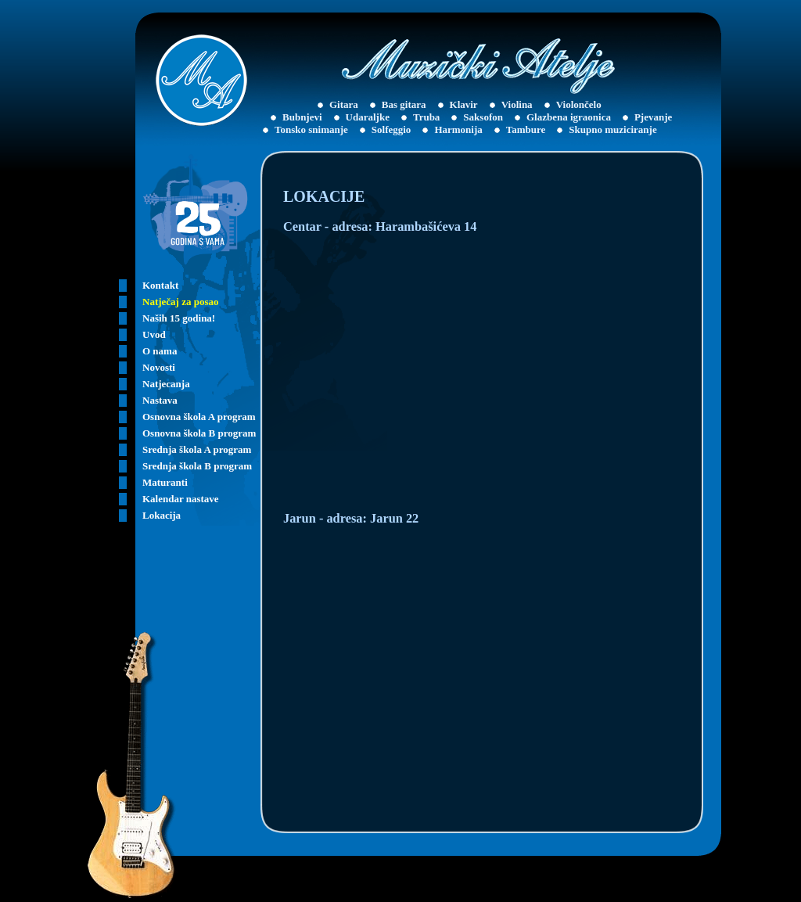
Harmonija (458, 129)
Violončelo (579, 104)
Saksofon (483, 117)
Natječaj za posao (180, 301)
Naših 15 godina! (178, 318)
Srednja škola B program (197, 466)
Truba (426, 117)
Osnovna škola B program (199, 433)
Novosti (158, 367)
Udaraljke (368, 117)
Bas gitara (404, 104)
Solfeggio (391, 129)
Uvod (154, 334)
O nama (159, 351)
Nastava (160, 400)
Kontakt (160, 285)
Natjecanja (166, 384)
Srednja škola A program (196, 449)
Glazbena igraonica (568, 117)
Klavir (464, 104)
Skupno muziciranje (612, 129)
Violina (517, 104)
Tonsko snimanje (311, 129)
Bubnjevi (302, 117)
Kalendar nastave (180, 499)
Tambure (526, 129)
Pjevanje (653, 117)
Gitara (343, 104)
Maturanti (165, 482)
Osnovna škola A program (199, 416)
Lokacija (161, 515)
